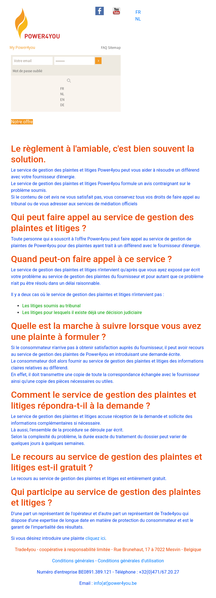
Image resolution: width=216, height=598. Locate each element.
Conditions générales (73, 560)
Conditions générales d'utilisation (131, 560)
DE (62, 105)
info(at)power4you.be (115, 583)
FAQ (104, 47)
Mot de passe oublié (27, 71)
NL (138, 19)
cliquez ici (95, 538)
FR (138, 12)
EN (62, 99)
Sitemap (114, 47)
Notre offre (22, 121)
